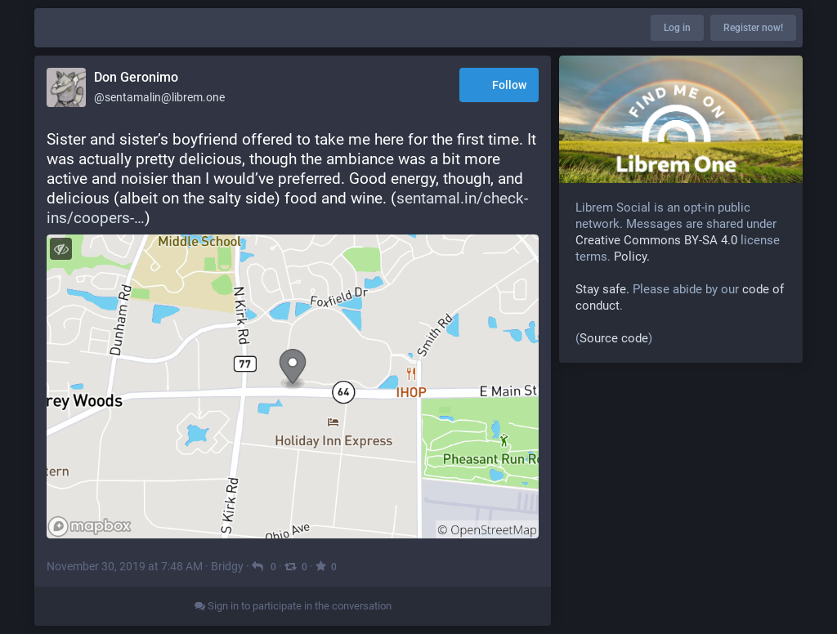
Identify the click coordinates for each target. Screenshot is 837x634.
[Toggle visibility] (61, 249)
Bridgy (227, 566)
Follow (499, 86)
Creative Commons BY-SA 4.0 (656, 240)
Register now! (753, 27)
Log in (677, 27)
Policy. (632, 256)
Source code (614, 338)
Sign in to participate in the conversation (293, 606)
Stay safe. (602, 289)
